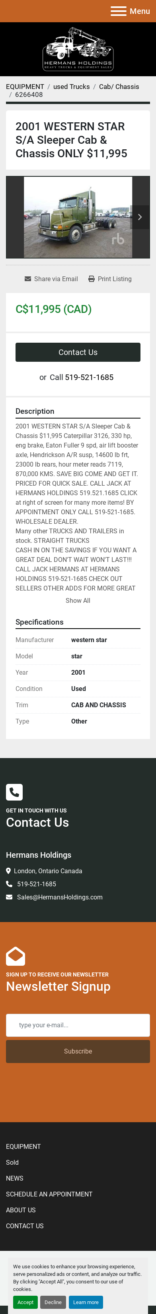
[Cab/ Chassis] (119, 87)
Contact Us (78, 352)
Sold (12, 1162)
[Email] (78, 1025)
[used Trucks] (71, 87)
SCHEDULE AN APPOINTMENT (49, 1194)
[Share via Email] (51, 279)
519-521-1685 (89, 377)
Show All (78, 600)
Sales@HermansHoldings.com (59, 897)
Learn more (86, 1302)
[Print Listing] (110, 279)
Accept (25, 1302)
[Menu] (119, 11)
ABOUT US (21, 1210)
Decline (53, 1302)
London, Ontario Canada (48, 871)
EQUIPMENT (23, 1146)
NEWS (14, 1178)
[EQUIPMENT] (25, 87)
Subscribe (78, 1051)
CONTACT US (25, 1226)
